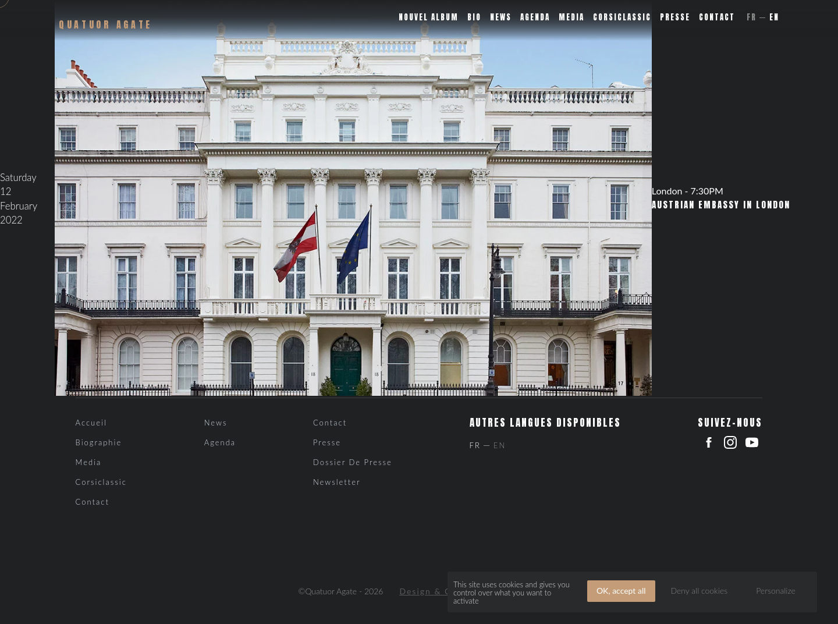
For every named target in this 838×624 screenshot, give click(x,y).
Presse (675, 17)
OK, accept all (621, 590)
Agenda (535, 17)
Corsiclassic (622, 17)
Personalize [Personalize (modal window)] (776, 590)
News (501, 17)
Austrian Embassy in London (721, 205)
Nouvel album (429, 17)
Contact (717, 17)
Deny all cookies (698, 590)
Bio (474, 17)
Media (571, 17)
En (774, 17)
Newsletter (337, 482)
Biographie (99, 442)
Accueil (91, 422)
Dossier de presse (352, 462)
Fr (752, 17)
